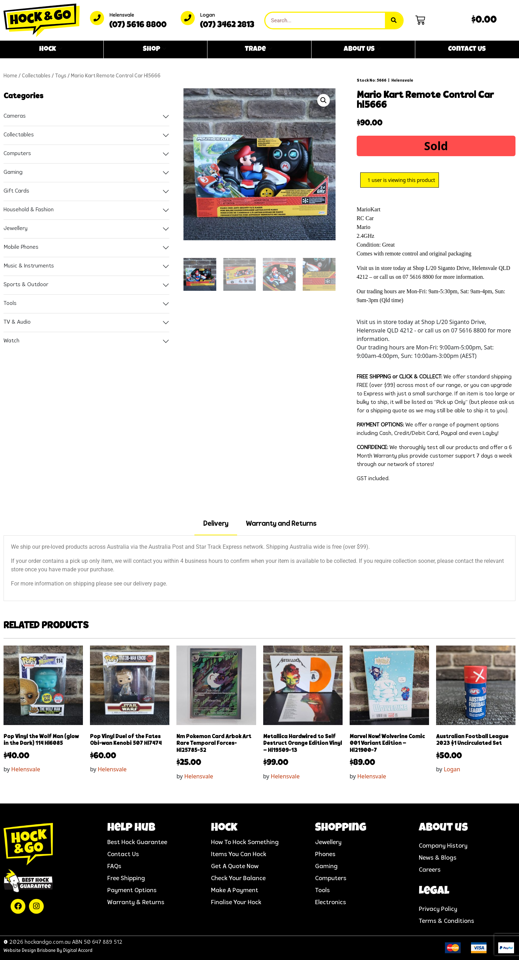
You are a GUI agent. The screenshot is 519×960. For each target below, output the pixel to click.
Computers (17, 154)
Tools (10, 303)
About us (443, 828)
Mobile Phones (21, 247)
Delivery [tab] (215, 524)
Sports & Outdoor (26, 285)
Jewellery (16, 228)
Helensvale (121, 15)
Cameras (15, 116)
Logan (207, 15)
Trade (258, 49)
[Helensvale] (97, 18)
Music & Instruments (29, 266)
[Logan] (187, 18)
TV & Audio (17, 322)
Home (10, 76)
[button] (323, 100)
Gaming (13, 172)
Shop (154, 49)
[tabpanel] (259, 568)
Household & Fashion (29, 210)
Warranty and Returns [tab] (281, 524)
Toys (60, 76)
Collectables (36, 76)
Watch (11, 341)
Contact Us (467, 49)
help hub (131, 828)
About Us (362, 49)
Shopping (340, 828)
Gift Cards (16, 191)
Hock (50, 49)
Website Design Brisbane (30, 950)
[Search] (394, 20)
